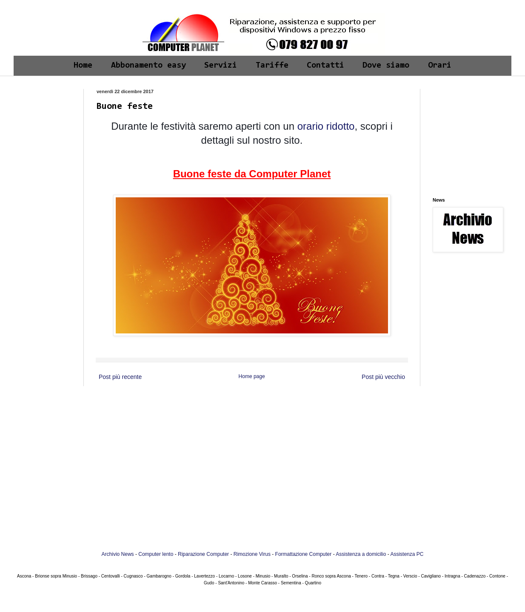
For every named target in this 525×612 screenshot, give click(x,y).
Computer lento (155, 554)
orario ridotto (324, 126)
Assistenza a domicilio (361, 554)
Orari (439, 65)
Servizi (220, 65)
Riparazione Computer (203, 554)
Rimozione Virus (252, 554)
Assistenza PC (406, 554)
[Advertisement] (46, 115)
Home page (252, 376)
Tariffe (272, 65)
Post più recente (120, 376)
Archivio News (118, 554)
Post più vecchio (383, 376)
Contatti (325, 65)
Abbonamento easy (148, 65)
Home (83, 65)
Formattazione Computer (303, 554)
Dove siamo (385, 65)
